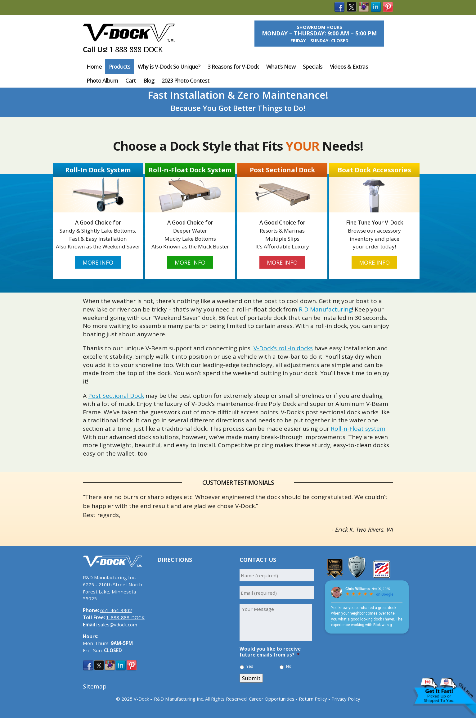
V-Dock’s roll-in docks (283, 348)
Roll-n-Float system (358, 429)
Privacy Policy (345, 699)
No (288, 666)
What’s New (281, 66)
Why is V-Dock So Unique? (169, 66)
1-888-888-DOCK (135, 49)
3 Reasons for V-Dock (233, 66)
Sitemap (94, 686)
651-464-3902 (116, 610)
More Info (98, 262)
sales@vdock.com (117, 624)
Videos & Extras (349, 66)
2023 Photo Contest (185, 80)
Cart (130, 80)
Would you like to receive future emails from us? (270, 652)
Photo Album (102, 80)
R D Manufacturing (325, 309)
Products (119, 66)
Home (94, 66)
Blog (149, 80)
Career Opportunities (271, 699)
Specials (312, 66)
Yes (249, 666)
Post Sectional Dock (116, 396)
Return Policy (313, 699)
